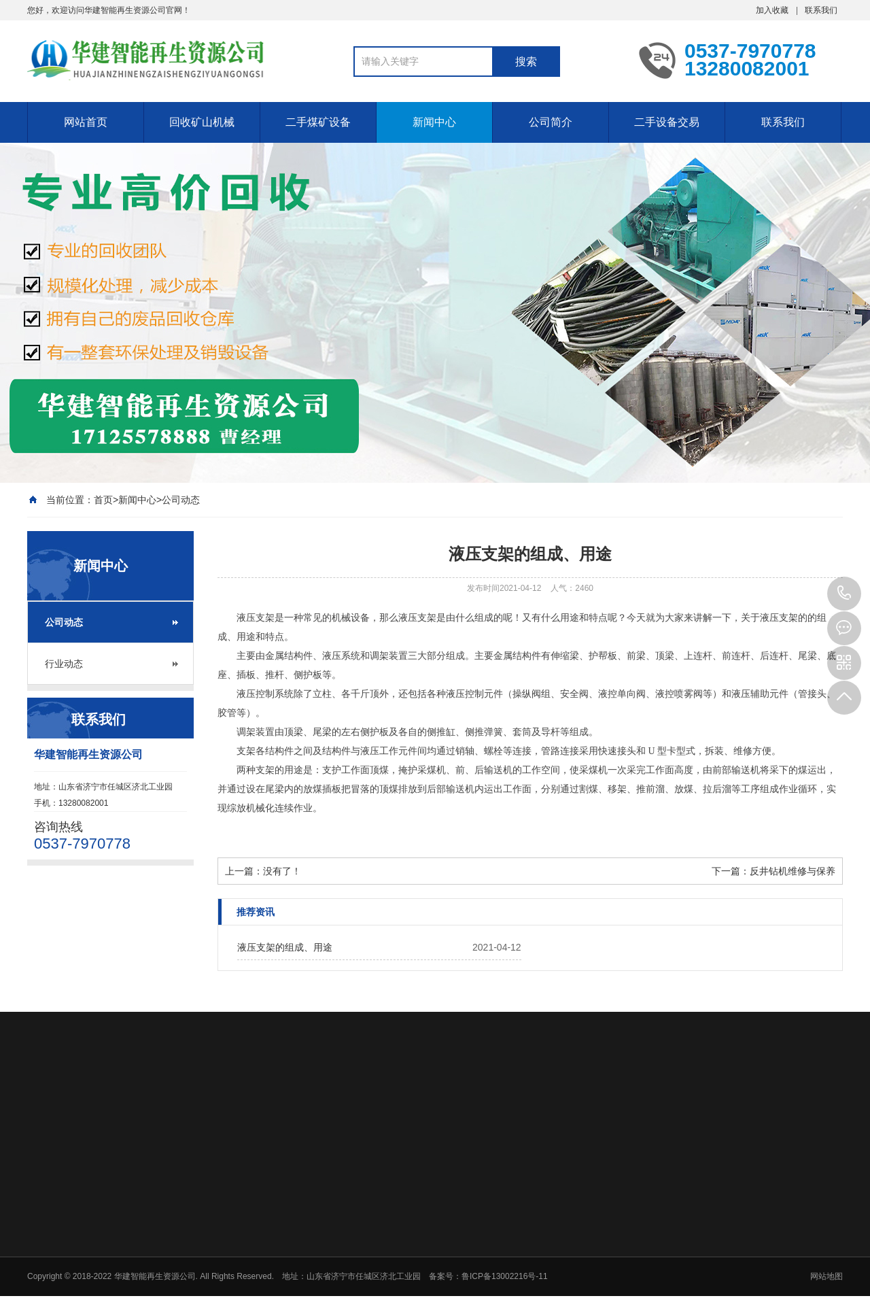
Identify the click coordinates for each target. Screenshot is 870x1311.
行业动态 (64, 663)
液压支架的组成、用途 (284, 947)
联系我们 (821, 10)
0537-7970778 (844, 594)
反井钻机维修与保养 (792, 871)
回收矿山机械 (201, 122)
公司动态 (181, 499)
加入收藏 (772, 10)
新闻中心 (434, 122)
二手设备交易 (666, 122)
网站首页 (85, 122)
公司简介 (550, 122)
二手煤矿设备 (318, 122)
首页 (103, 499)
